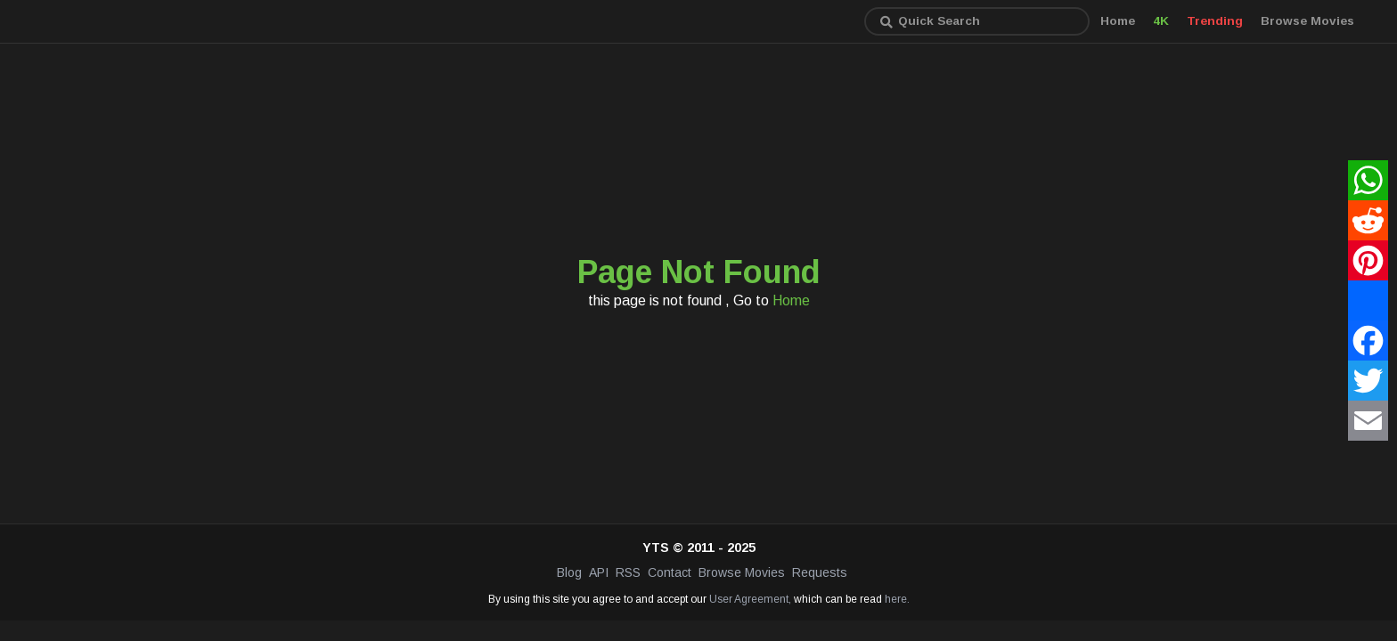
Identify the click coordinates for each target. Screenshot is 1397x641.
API (599, 572)
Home (1117, 21)
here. (897, 599)
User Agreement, (750, 599)
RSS (628, 572)
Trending (1215, 21)
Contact (669, 572)
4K (1161, 21)
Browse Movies (1307, 21)
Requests (819, 572)
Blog (569, 572)
